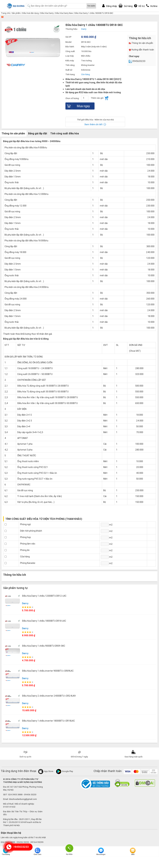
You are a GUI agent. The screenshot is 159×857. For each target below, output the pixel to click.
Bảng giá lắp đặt (37, 133)
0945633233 (137, 61)
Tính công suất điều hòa (64, 133)
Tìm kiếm (91, 6)
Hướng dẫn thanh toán (141, 49)
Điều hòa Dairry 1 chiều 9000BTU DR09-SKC (43, 645)
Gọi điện (69, 848)
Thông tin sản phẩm (13, 133)
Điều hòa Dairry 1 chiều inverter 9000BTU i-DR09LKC (48, 670)
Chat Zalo (37, 851)
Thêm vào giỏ (99, 98)
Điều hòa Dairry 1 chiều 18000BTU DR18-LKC (44, 620)
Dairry (25, 603)
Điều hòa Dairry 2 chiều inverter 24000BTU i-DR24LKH (49, 695)
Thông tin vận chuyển (141, 43)
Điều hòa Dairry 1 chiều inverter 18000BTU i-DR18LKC (48, 720)
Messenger (101, 851)
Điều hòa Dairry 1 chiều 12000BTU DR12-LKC (44, 595)
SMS (133, 851)
